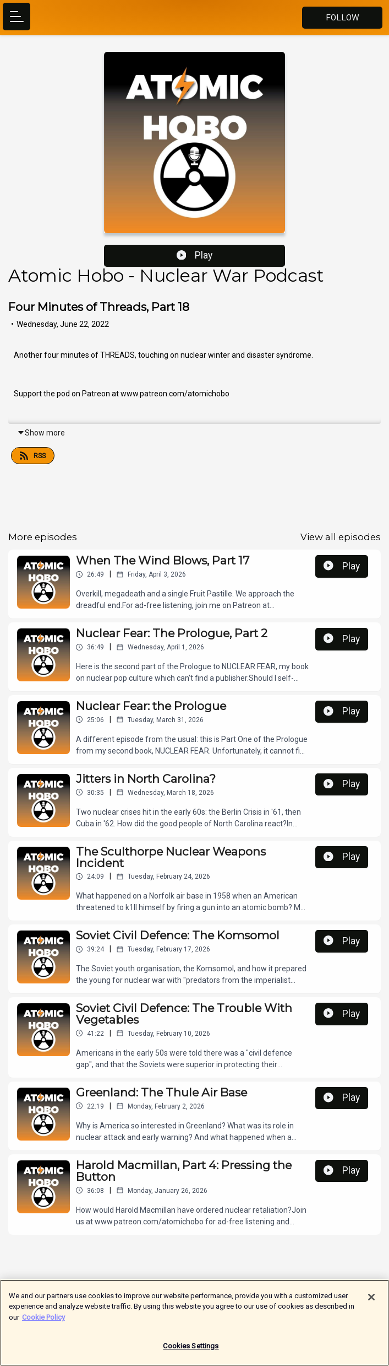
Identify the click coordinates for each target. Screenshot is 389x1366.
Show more (41, 432)
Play (195, 255)
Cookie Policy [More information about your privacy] (43, 1321)
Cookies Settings (190, 1351)
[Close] (371, 1301)
